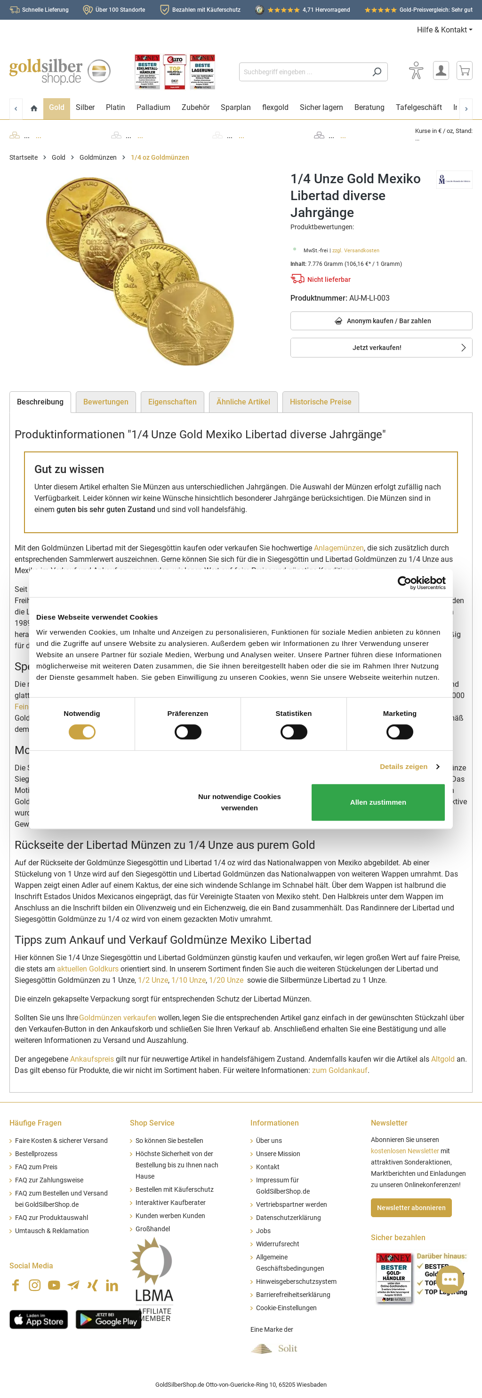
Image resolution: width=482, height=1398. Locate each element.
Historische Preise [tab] (321, 401)
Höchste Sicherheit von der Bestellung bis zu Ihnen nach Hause (177, 1165)
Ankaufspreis (92, 1059)
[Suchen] (377, 71)
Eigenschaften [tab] (172, 401)
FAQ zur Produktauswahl (51, 1218)
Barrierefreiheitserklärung (293, 1295)
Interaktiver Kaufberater (171, 1203)
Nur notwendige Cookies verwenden (239, 802)
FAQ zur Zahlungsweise (49, 1180)
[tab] (40, 402)
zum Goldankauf (340, 1070)
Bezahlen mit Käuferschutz (206, 10)
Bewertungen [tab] (106, 401)
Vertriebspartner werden (291, 1205)
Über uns (269, 1141)
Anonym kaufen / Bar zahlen (381, 321)
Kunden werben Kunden (170, 1216)
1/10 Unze (188, 980)
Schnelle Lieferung (45, 10)
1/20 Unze (227, 980)
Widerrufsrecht (277, 1244)
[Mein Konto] (441, 70)
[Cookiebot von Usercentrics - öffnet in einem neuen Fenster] (404, 583)
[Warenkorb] (465, 70)
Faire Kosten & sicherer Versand (61, 1141)
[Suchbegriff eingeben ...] (302, 71)
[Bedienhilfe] (416, 70)
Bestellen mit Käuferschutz (175, 1190)
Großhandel (153, 1229)
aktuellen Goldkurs (88, 968)
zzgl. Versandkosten (355, 251)
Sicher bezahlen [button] (398, 1237)
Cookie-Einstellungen (286, 1308)
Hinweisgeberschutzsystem (296, 1282)
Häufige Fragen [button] (35, 1122)
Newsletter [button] (389, 1122)
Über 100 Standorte (120, 10)
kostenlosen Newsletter (405, 1151)
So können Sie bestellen (169, 1141)
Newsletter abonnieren (411, 1208)
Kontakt (268, 1167)
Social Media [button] (31, 1265)
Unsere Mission (278, 1154)
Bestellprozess (36, 1154)
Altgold (443, 1059)
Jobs (263, 1231)
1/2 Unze (153, 980)
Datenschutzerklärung (288, 1218)
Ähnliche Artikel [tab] (243, 401)
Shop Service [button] (152, 1122)
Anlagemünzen (339, 548)
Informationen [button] (274, 1122)
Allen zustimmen (378, 802)
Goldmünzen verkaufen (117, 1017)
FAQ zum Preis (36, 1167)
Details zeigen (403, 766)
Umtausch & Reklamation (52, 1231)
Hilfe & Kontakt (442, 29)
